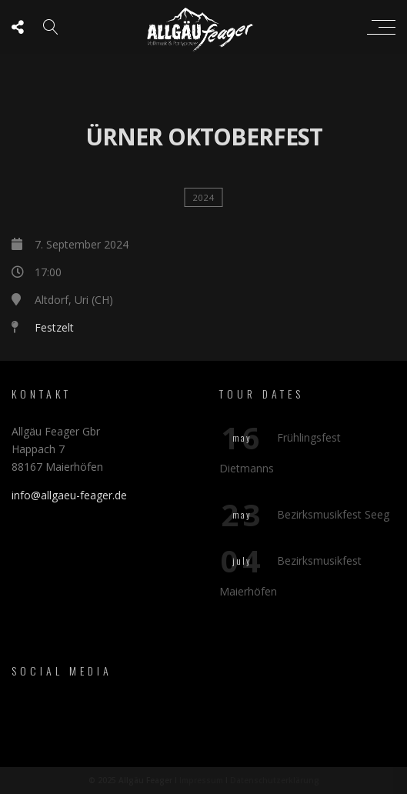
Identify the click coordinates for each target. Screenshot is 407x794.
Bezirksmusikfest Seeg (333, 514)
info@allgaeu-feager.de (69, 495)
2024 (204, 197)
